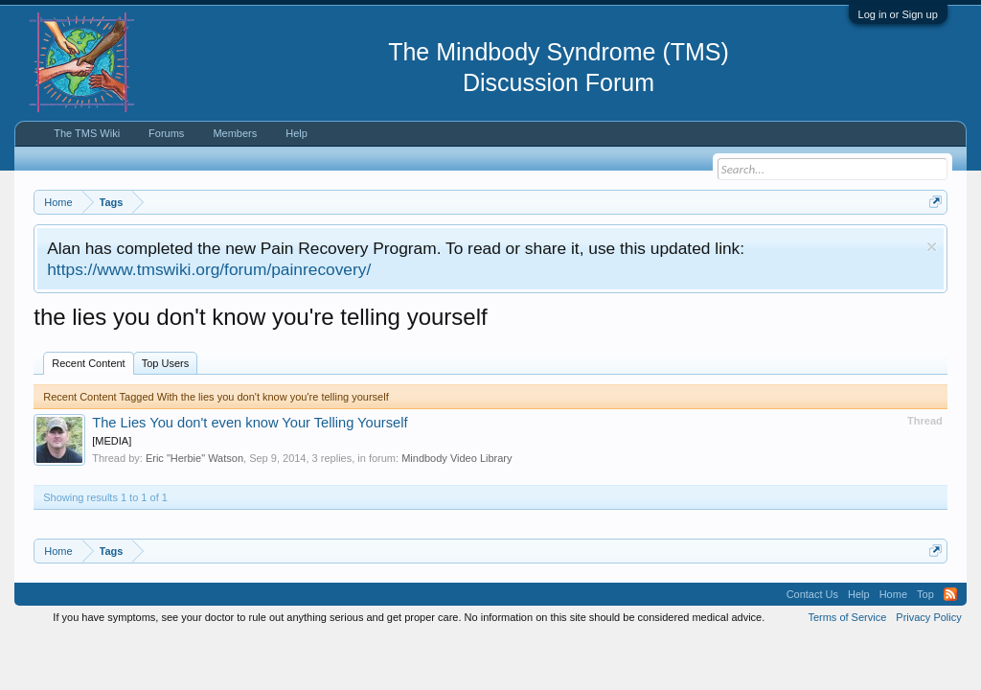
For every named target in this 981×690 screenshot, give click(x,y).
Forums (166, 133)
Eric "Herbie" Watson (194, 458)
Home (893, 594)
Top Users (166, 363)
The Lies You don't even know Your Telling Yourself (249, 422)
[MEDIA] (111, 441)
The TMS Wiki (87, 133)
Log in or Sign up (898, 14)
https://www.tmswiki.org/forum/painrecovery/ (209, 269)
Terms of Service (847, 617)
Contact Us (812, 594)
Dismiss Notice (931, 247)
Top (925, 594)
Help (296, 133)
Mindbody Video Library (456, 458)
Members (235, 133)
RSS (950, 594)
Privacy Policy (928, 617)
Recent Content (88, 363)
